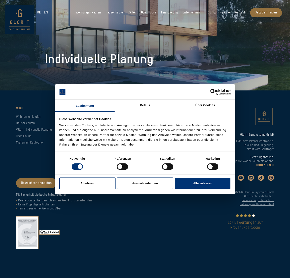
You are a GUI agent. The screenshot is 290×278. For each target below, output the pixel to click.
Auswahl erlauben (145, 183)
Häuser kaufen (25, 123)
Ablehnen (87, 183)
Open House (23, 136)
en (46, 12)
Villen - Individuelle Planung (34, 129)
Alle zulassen (202, 183)
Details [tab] (145, 105)
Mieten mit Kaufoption (30, 142)
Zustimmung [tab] (85, 105)
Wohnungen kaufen (28, 117)
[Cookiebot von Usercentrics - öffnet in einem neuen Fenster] (213, 92)
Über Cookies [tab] (205, 105)
